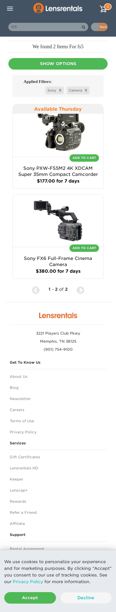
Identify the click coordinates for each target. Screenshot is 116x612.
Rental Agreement (27, 549)
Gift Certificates (25, 457)
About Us (18, 377)
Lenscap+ (19, 490)
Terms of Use (22, 421)
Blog (14, 388)
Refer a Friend (23, 512)
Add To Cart (84, 158)
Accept (30, 597)
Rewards (18, 501)
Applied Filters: (38, 81)
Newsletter (20, 399)
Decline (85, 597)
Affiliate (17, 524)
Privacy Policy (28, 581)
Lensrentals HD (24, 468)
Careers (17, 410)
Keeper (16, 479)
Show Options (58, 63)
